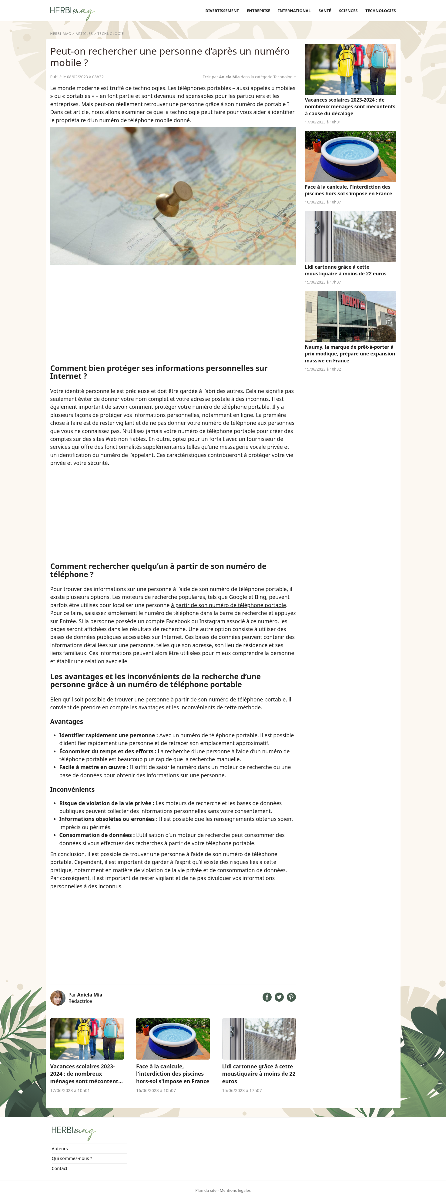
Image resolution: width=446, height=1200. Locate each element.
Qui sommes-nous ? (72, 1158)
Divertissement (222, 10)
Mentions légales (235, 1190)
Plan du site (205, 1190)
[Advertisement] (173, 314)
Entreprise (258, 10)
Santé (325, 10)
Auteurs (60, 1148)
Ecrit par (222, 76)
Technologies (380, 10)
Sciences (348, 10)
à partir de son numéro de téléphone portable (228, 605)
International (294, 10)
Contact (60, 1168)
